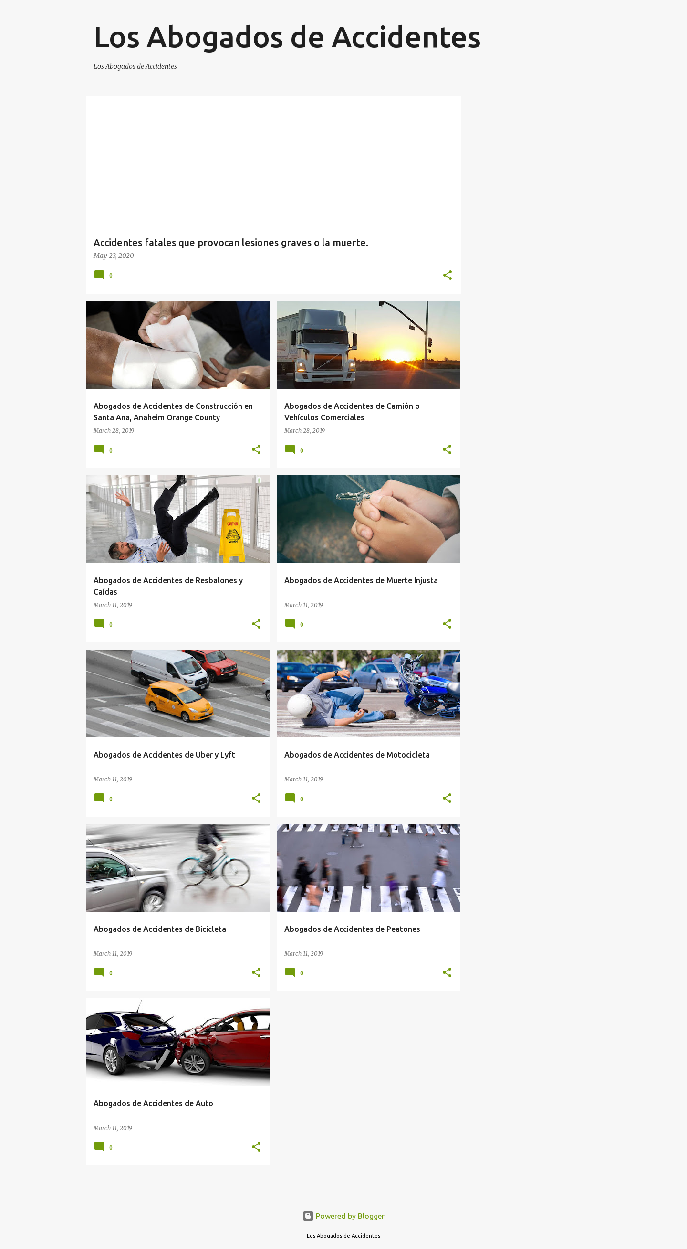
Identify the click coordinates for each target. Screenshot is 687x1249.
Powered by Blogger (343, 1216)
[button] (447, 275)
